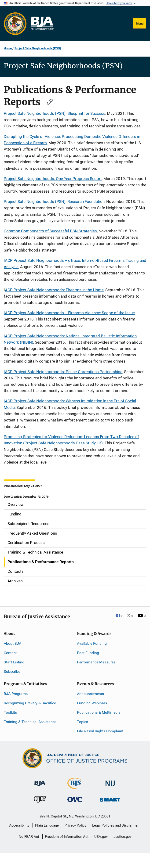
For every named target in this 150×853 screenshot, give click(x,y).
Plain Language (47, 825)
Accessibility (19, 825)
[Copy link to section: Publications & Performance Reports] (47, 101)
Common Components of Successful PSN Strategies (50, 231)
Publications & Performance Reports (40, 561)
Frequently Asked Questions (32, 533)
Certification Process (26, 542)
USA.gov (101, 837)
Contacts (15, 571)
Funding (14, 514)
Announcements (90, 693)
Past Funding (88, 653)
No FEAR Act (29, 837)
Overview (15, 504)
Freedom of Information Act (66, 837)
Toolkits (10, 712)
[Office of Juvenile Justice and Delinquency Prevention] (40, 800)
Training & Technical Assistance (35, 552)
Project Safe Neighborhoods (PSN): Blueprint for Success (54, 113)
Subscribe (12, 671)
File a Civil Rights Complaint (100, 731)
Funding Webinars (92, 703)
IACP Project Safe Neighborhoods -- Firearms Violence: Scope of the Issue (69, 312)
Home (8, 48)
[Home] (42, 23)
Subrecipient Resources (28, 523)
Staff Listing (14, 662)
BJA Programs (16, 693)
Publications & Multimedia (99, 712)
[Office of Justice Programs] (15, 23)
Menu (139, 23)
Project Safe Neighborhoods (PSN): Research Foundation (54, 201)
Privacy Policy (75, 825)
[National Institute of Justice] (110, 781)
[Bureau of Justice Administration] (39, 781)
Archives (15, 581)
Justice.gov (122, 837)
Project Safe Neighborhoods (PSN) (38, 48)
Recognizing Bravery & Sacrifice (30, 703)
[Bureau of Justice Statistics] (75, 787)
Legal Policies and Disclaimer (115, 825)
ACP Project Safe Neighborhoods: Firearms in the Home (54, 290)
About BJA (12, 643)
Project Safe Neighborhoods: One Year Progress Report (53, 178)
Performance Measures (96, 662)
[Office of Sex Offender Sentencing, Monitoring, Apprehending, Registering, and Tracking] (110, 798)
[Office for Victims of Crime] (74, 799)
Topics (82, 722)
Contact (10, 653)
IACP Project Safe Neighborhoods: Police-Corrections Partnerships (63, 371)
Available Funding (92, 643)
